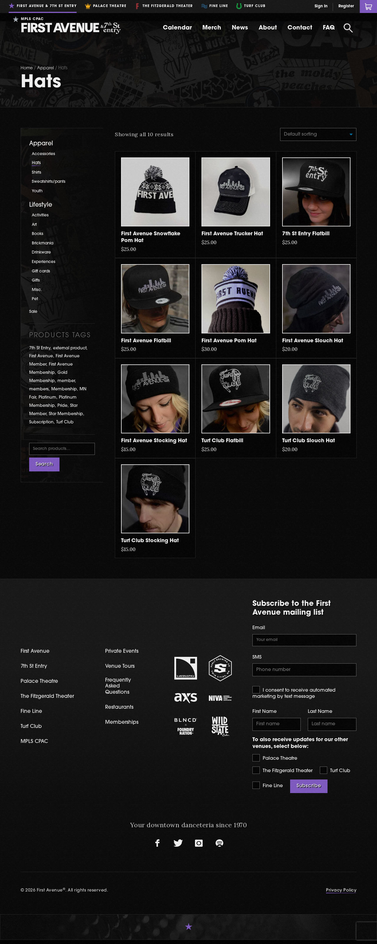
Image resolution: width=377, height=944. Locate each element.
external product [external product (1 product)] (69, 348)
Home (27, 68)
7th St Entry (35, 668)
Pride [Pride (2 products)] (62, 406)
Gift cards (42, 271)
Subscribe (309, 790)
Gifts (36, 280)
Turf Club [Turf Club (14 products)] (65, 422)
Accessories (44, 154)
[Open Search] (348, 28)
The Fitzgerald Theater (282, 774)
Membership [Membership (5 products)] (64, 389)
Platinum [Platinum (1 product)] (47, 397)
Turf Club (335, 774)
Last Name (320, 715)
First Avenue (37, 653)
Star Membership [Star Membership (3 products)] (66, 414)
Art (34, 225)
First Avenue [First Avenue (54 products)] (41, 356)
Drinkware (43, 252)
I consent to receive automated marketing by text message (293, 695)
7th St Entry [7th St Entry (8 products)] (39, 348)
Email (258, 629)
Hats (36, 163)
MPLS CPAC (36, 745)
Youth (38, 191)
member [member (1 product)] (66, 381)
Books (38, 234)
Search (44, 465)
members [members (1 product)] (39, 389)
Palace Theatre (274, 762)
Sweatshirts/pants (50, 182)
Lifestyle (40, 205)
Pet (35, 299)
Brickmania (44, 243)
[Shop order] (315, 135)
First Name (264, 715)
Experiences (45, 262)
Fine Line (267, 789)
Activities (41, 215)
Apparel (46, 68)
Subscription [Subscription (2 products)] (41, 422)
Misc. (37, 290)
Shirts (37, 172)
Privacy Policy (341, 895)
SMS (257, 659)
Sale (34, 312)
